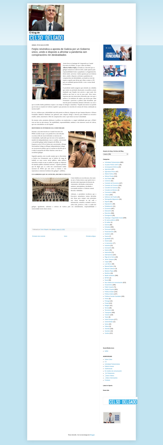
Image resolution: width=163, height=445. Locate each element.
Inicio (65, 236)
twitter (106, 351)
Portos (107, 298)
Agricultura (108, 169)
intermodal (108, 252)
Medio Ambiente (109, 275)
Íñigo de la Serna (110, 257)
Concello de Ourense (111, 188)
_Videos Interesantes (111, 378)
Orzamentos (108, 285)
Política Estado (109, 292)
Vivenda (107, 328)
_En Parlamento (109, 373)
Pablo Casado (109, 287)
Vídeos (107, 326)
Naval (106, 280)
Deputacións (108, 204)
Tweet (106, 317)
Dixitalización (109, 206)
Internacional (109, 255)
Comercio (107, 181)
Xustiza (107, 333)
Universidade (109, 322)
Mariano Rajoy (109, 271)
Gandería (107, 234)
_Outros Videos (109, 375)
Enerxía (107, 225)
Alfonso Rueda (109, 176)
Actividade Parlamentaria (112, 162)
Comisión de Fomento (111, 185)
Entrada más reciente (38, 236)
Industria (107, 245)
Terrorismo (108, 310)
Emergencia (108, 215)
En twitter (107, 222)
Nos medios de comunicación (113, 282)
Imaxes (107, 241)
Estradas (107, 227)
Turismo (107, 315)
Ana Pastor (108, 178)
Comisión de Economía (112, 183)
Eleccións (107, 213)
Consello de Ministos (111, 190)
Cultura (107, 195)
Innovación (108, 248)
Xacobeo (107, 331)
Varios (106, 324)
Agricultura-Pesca (110, 171)
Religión (107, 305)
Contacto (107, 380)
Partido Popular (109, 289)
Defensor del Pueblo (111, 197)
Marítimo (107, 273)
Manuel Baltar (109, 266)
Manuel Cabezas (110, 268)
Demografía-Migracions (112, 199)
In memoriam (109, 243)
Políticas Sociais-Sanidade (113, 296)
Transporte (108, 312)
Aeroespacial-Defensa (111, 167)
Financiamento (109, 231)
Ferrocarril (108, 229)
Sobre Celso (108, 359)
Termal (107, 308)
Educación (108, 211)
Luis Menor (108, 264)
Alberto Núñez (109, 174)
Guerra (107, 236)
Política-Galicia (109, 294)
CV (106, 362)
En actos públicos (110, 220)
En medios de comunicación (113, 371)
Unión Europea (109, 319)
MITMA (107, 278)
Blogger (92, 435)
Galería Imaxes (109, 366)
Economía (108, 208)
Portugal (107, 301)
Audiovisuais (108, 368)
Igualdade (108, 238)
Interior (107, 250)
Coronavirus (108, 192)
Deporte (107, 201)
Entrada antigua (91, 236)
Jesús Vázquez (109, 259)
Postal (106, 303)
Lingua (107, 261)
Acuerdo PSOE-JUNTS (112, 165)
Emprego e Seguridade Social (114, 218)
